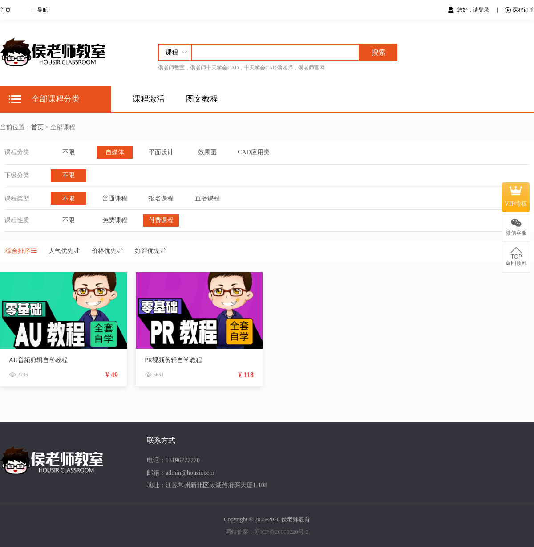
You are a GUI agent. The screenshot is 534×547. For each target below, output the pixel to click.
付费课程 (161, 220)
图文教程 (202, 98)
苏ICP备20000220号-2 (281, 531)
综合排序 (21, 251)
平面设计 (161, 152)
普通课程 (114, 198)
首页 (5, 10)
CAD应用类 (254, 152)
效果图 (207, 152)
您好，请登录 (473, 10)
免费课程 (114, 220)
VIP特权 (516, 197)
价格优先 (108, 251)
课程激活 (149, 98)
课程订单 (519, 10)
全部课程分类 (56, 98)
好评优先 (151, 251)
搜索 (379, 52)
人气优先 (65, 251)
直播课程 (207, 198)
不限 (68, 152)
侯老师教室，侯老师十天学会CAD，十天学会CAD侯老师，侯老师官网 (241, 68)
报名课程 (161, 198)
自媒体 (114, 152)
